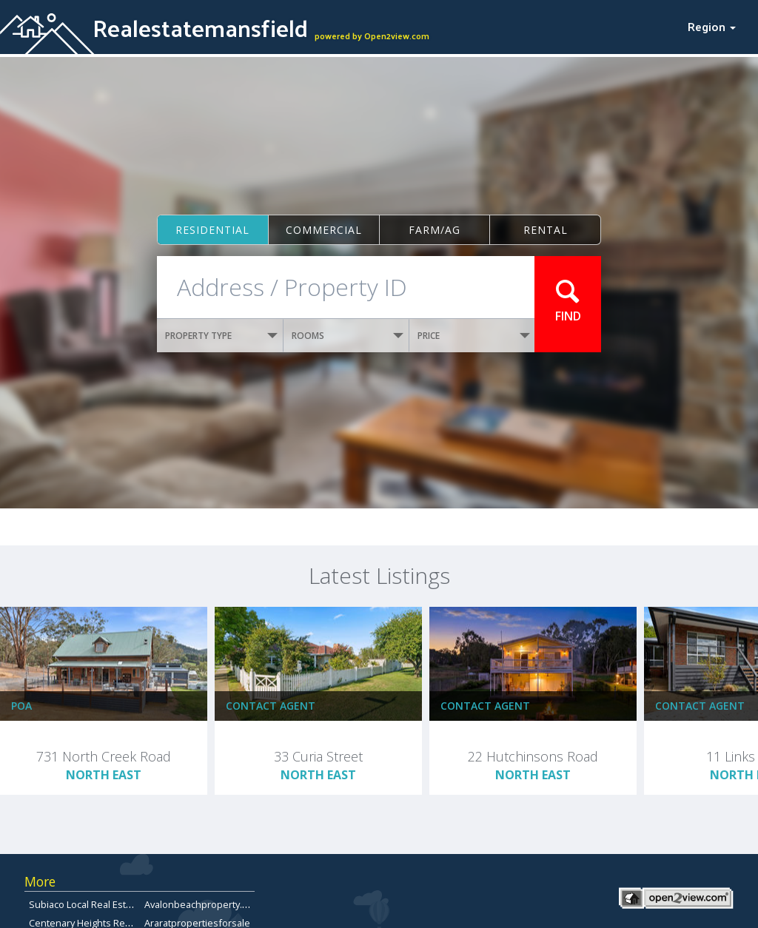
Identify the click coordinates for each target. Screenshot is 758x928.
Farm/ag (434, 230)
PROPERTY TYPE (221, 335)
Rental (545, 230)
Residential (212, 230)
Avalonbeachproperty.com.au (209, 904)
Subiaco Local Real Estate (84, 904)
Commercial (324, 230)
